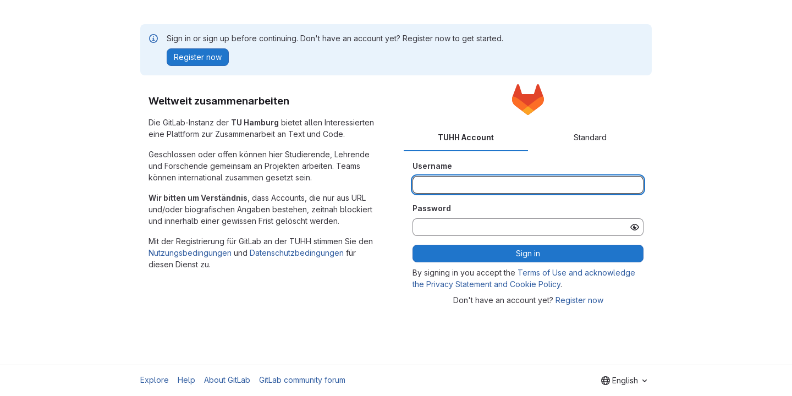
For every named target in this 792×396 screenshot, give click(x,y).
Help (186, 379)
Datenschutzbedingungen (297, 252)
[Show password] (635, 227)
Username (432, 165)
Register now (579, 300)
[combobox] (624, 380)
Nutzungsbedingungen (190, 252)
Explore (154, 379)
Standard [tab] (590, 137)
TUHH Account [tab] (466, 137)
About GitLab (227, 379)
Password (432, 208)
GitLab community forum (302, 379)
